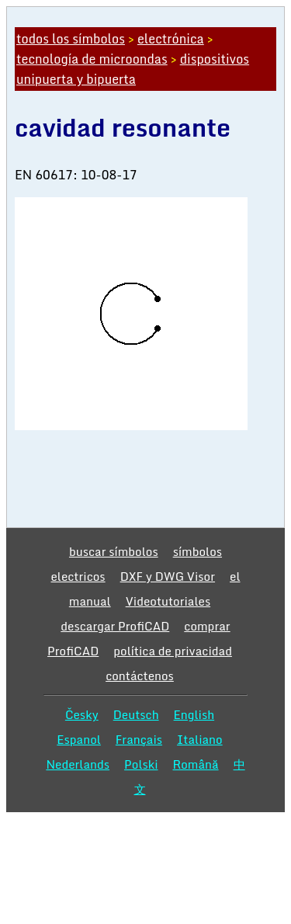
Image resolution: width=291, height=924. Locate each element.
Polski (141, 764)
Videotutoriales (168, 601)
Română (196, 764)
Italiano (200, 739)
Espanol (79, 739)
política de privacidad (172, 650)
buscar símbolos (113, 551)
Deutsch (136, 714)
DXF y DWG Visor (167, 576)
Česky (82, 714)
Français (139, 739)
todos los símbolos (70, 39)
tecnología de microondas (92, 59)
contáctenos (140, 675)
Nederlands (77, 764)
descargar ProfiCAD (115, 626)
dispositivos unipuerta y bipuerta (132, 69)
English (194, 714)
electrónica (170, 39)
